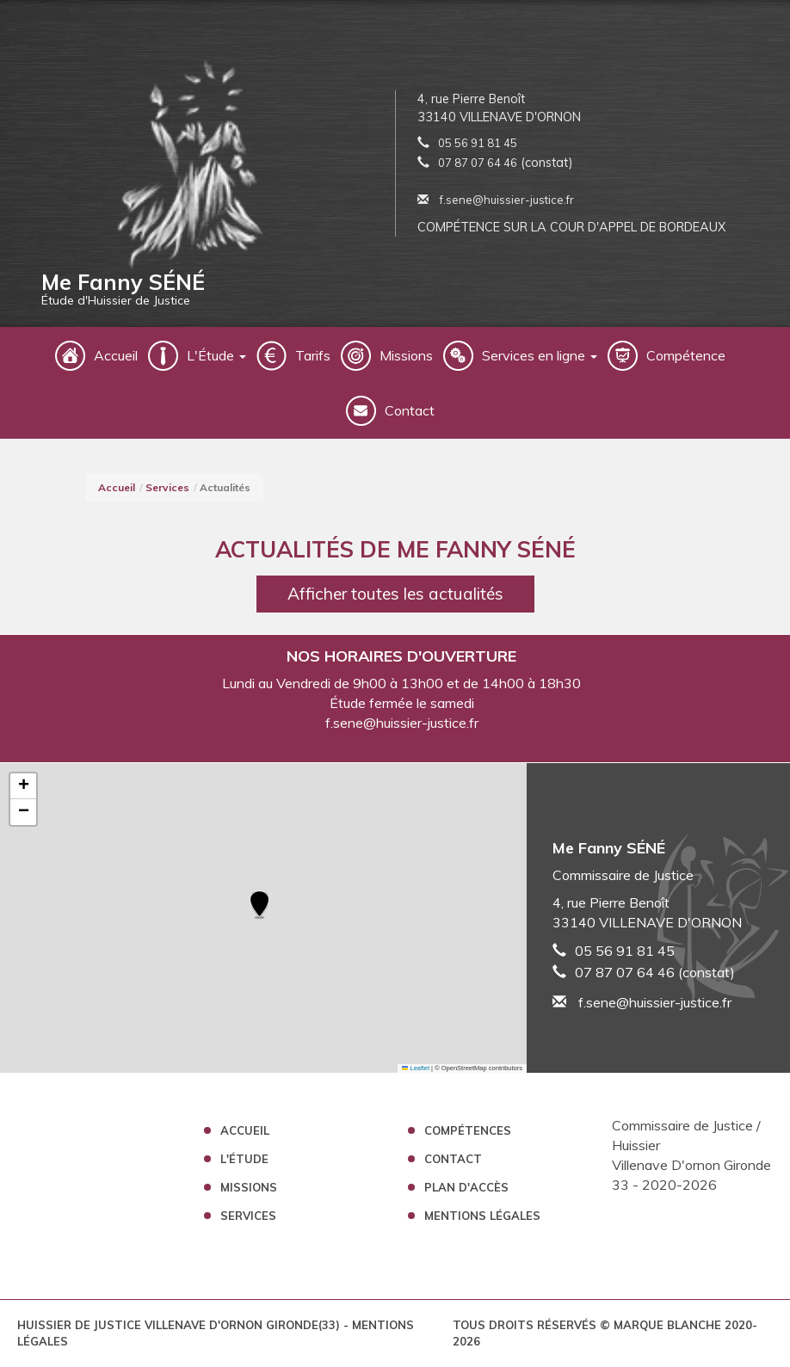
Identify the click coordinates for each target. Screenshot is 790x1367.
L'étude (244, 1159)
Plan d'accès (466, 1187)
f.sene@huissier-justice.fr (495, 199)
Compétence (685, 355)
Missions (406, 355)
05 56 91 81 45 (477, 143)
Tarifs (312, 355)
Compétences (467, 1130)
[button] (259, 905)
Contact (410, 410)
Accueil (116, 355)
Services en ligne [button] (539, 355)
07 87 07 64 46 (477, 162)
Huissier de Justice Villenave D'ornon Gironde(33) (180, 1325)
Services (167, 487)
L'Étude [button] (216, 355)
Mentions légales (482, 1215)
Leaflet (415, 1068)
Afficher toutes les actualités (395, 593)
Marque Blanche (667, 1325)
